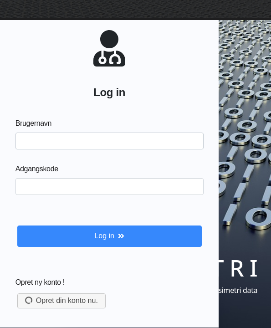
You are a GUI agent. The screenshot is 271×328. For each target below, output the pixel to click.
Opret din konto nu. (60, 300)
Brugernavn (33, 123)
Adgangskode (36, 169)
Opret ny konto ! (40, 282)
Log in (109, 236)
